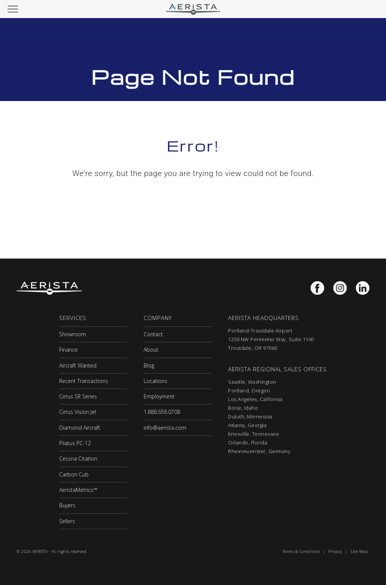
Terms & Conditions (301, 551)
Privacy (335, 551)
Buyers (67, 505)
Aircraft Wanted (77, 365)
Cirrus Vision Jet (77, 411)
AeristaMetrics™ (78, 489)
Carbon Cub (74, 474)
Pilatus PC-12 (75, 443)
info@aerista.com (165, 427)
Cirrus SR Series (78, 396)
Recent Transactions (83, 380)
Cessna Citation (78, 458)
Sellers (67, 521)
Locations (155, 380)
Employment (159, 396)
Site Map (359, 551)
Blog (149, 365)
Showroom (72, 334)
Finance (68, 349)
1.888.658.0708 (162, 411)
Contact (153, 334)
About (151, 349)
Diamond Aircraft (79, 427)
